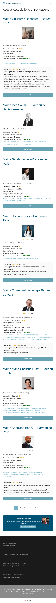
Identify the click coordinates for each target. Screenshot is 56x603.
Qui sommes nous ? (10, 543)
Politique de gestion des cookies (15, 563)
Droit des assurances (39, 339)
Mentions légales (9, 545)
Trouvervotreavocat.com (13, 3)
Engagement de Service (11, 577)
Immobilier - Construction (31, 408)
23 (35, 507)
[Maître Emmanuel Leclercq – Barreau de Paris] (28, 324)
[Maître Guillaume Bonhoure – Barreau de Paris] (28, 57)
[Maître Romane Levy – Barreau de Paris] (28, 248)
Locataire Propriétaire (29, 335)
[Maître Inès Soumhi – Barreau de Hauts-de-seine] (28, 127)
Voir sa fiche (28, 95)
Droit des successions (22, 144)
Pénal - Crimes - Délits (11, 335)
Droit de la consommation (27, 61)
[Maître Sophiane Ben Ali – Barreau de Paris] (28, 463)
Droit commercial (9, 61)
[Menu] (50, 3)
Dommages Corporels (19, 472)
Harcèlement (25, 470)
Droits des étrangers (11, 198)
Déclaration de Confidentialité (13, 575)
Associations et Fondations (27, 141)
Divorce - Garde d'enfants (30, 198)
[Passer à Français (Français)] (28, 600)
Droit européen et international (24, 63)
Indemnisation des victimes (20, 474)
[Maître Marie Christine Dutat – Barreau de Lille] (28, 393)
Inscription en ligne (28, 527)
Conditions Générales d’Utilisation (15, 554)
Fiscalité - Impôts (9, 141)
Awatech (9, 591)
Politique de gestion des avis (13, 566)
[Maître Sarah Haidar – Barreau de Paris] (28, 182)
